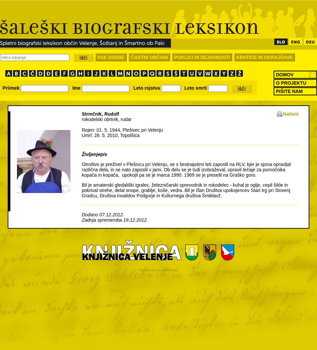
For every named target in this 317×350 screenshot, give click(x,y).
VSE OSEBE (110, 57)
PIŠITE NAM (289, 91)
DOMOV (285, 74)
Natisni (291, 114)
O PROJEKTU (291, 83)
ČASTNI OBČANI (149, 57)
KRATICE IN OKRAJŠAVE (264, 57)
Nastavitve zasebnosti (158, 270)
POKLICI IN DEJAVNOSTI (202, 57)
